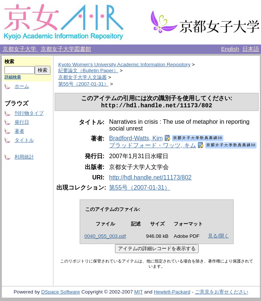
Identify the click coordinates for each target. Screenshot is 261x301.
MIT (138, 293)
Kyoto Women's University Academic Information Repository (124, 64)
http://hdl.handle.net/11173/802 (150, 179)
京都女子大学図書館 (66, 49)
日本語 (250, 49)
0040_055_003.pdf (105, 237)
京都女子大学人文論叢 (82, 77)
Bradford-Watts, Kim (135, 139)
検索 (9, 61)
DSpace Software (60, 293)
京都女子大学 (20, 49)
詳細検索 (12, 77)
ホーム (22, 86)
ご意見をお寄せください (221, 293)
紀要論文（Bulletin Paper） (88, 70)
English (230, 49)
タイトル (24, 140)
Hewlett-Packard (172, 293)
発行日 (22, 122)
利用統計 (24, 157)
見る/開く (218, 237)
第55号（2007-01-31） (83, 84)
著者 (19, 131)
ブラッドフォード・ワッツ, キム (152, 147)
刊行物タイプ (29, 113)
